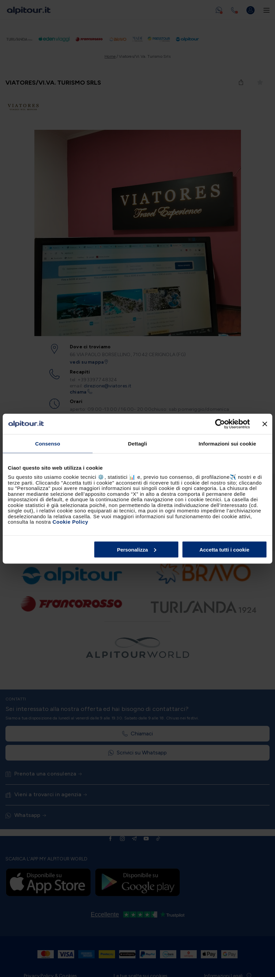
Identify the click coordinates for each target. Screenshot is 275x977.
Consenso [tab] (47, 443)
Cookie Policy (70, 522)
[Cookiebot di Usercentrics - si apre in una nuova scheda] (220, 424)
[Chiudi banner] (264, 423)
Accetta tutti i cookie (224, 549)
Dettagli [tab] (137, 443)
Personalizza (136, 549)
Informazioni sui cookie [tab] (227, 443)
